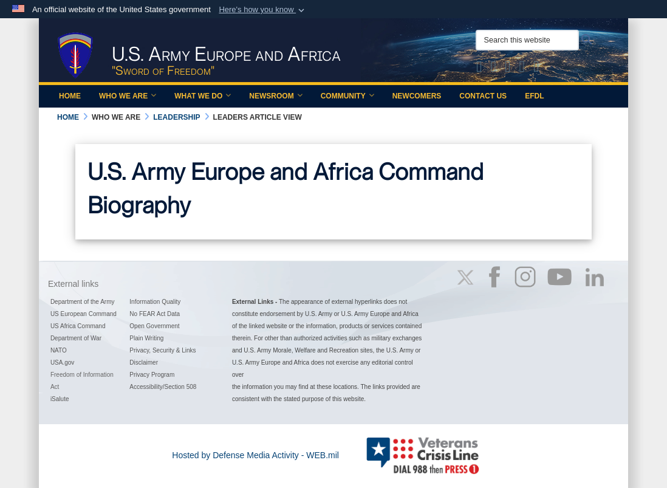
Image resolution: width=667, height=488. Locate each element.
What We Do (202, 96)
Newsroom (275, 96)
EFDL (534, 96)
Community (347, 96)
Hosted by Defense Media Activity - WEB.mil (255, 455)
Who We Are (127, 96)
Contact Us (483, 96)
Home (70, 96)
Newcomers (417, 96)
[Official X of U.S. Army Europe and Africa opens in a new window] (479, 69)
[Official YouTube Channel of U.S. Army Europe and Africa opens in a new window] (522, 69)
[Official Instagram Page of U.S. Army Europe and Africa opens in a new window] (508, 69)
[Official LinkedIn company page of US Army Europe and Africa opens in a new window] (536, 69)
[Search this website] (527, 40)
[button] (263, 10)
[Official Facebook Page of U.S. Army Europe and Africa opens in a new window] (494, 69)
